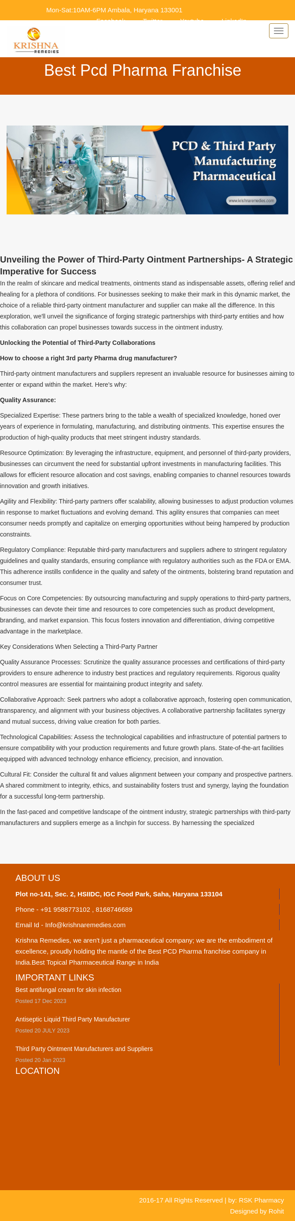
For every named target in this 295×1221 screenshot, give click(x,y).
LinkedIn (234, 21)
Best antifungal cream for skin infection (68, 989)
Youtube (192, 21)
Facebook (110, 21)
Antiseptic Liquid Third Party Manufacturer (72, 1019)
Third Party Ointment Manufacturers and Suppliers (84, 1048)
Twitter (152, 21)
